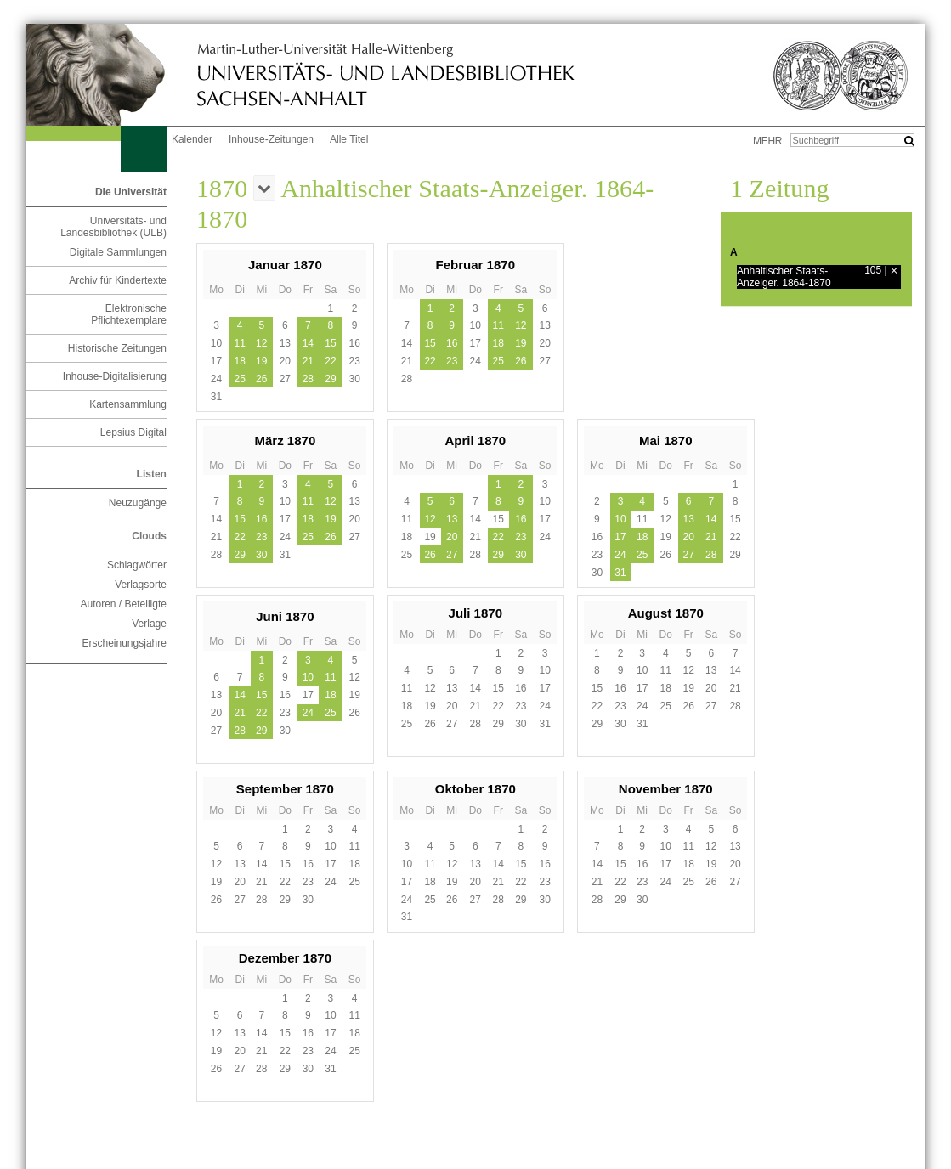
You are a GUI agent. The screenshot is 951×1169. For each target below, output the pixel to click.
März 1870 (285, 440)
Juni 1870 (285, 616)
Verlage (149, 624)
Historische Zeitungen (117, 348)
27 (451, 555)
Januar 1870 (285, 264)
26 (261, 379)
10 (620, 519)
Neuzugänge (138, 503)
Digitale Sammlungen (118, 252)
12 (261, 343)
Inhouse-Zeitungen (271, 139)
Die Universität (131, 192)
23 (451, 361)
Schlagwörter (137, 565)
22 (330, 361)
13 (451, 519)
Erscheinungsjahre (124, 643)
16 (451, 343)
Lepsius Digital (133, 432)
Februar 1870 (475, 264)
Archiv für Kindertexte (118, 280)
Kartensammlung (128, 404)
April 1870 (475, 440)
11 (239, 343)
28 (308, 379)
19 (261, 361)
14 (308, 343)
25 (239, 379)
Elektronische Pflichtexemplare (129, 314)
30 (261, 555)
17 (620, 537)
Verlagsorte (141, 584)
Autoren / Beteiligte (124, 604)
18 (239, 361)
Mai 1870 (666, 440)
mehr (767, 141)
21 (308, 361)
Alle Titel (349, 139)
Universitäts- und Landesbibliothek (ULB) (113, 227)
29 (330, 379)
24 (620, 555)
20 (451, 537)
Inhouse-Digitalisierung (115, 376)
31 (620, 573)
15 (330, 343)
